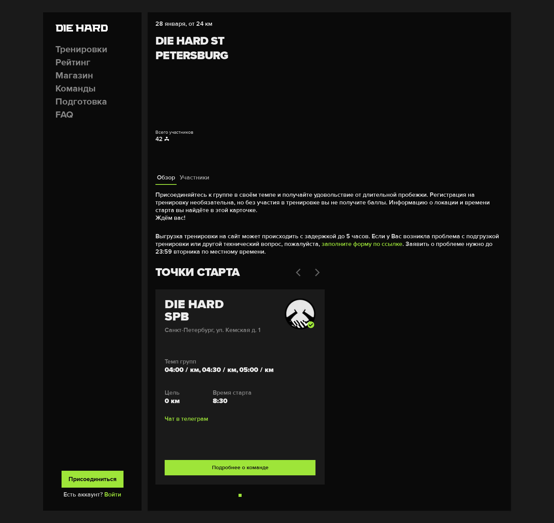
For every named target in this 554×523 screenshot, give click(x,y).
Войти (112, 494)
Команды (75, 88)
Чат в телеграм (186, 419)
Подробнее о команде (240, 467)
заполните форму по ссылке (362, 244)
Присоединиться (92, 479)
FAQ (64, 114)
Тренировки (81, 49)
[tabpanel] (329, 344)
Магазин (74, 75)
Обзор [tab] (166, 177)
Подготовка (81, 101)
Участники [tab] (194, 177)
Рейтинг (72, 62)
